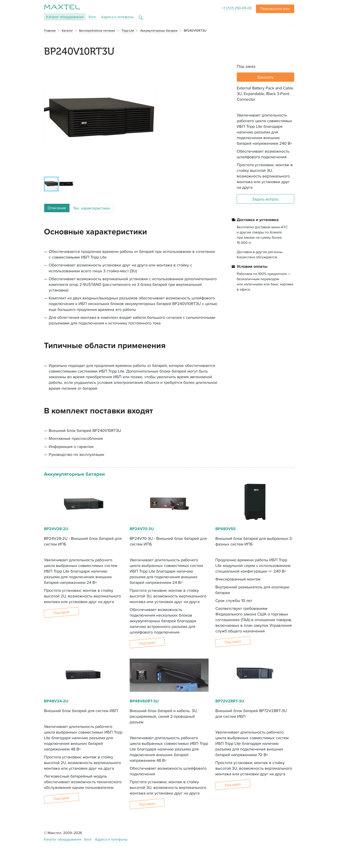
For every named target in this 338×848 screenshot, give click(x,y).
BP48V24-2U (56, 701)
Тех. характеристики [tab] (91, 208)
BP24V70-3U (142, 529)
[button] (275, 9)
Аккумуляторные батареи (74, 474)
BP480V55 (225, 529)
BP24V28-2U (56, 529)
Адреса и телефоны (117, 16)
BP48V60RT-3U (144, 701)
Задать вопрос (265, 199)
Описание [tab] (57, 208)
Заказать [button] (265, 77)
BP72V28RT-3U (229, 701)
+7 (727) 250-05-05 (237, 8)
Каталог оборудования (62, 839)
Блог (92, 16)
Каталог (65, 16)
